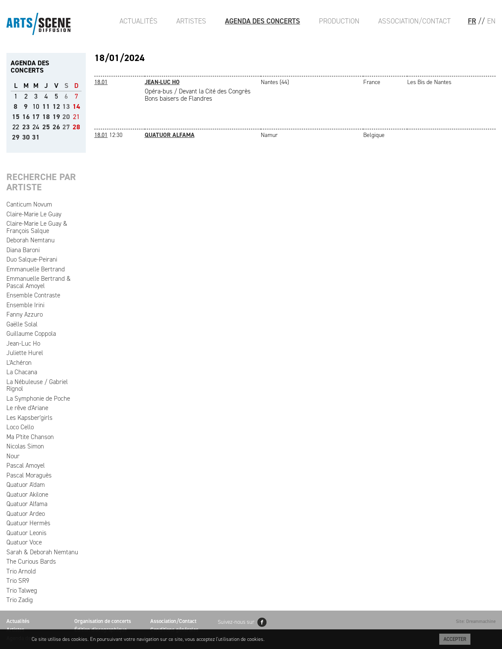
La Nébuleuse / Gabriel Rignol (37, 385)
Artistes (191, 21)
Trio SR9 (17, 580)
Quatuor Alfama (26, 504)
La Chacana (21, 372)
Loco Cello (20, 427)
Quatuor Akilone (27, 494)
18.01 (101, 82)
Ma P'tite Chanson (30, 437)
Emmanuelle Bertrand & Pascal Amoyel (38, 282)
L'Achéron (19, 362)
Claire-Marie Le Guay (33, 214)
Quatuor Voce (24, 542)
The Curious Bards (31, 561)
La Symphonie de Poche (38, 398)
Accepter (455, 639)
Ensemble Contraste (33, 295)
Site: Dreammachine (476, 621)
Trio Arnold (21, 571)
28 (76, 126)
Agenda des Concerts (262, 21)
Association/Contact (414, 21)
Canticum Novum (29, 204)
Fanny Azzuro (24, 314)
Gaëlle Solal (22, 324)
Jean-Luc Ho (23, 343)
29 (16, 137)
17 (36, 116)
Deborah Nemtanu (30, 240)
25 (46, 126)
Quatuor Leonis (26, 533)
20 (66, 116)
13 (66, 106)
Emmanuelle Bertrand (35, 269)
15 (16, 116)
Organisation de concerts (102, 621)
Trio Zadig (19, 600)
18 (46, 116)
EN (491, 21)
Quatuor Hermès (28, 523)
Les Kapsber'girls (29, 417)
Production (339, 21)
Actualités (139, 21)
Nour (13, 456)
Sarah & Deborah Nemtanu (42, 552)
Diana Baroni (23, 250)
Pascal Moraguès (29, 475)
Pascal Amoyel (25, 465)
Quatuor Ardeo (25, 513)
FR (472, 21)
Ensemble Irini (25, 305)
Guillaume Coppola (31, 333)
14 (76, 106)
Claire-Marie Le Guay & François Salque (36, 227)
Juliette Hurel (24, 353)
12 (56, 106)
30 (26, 137)
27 (66, 126)
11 (46, 106)
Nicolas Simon (25, 446)
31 (36, 137)
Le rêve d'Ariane (27, 408)
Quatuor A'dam (25, 484)
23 (26, 126)
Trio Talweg (21, 590)
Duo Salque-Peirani (31, 259)
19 (56, 116)
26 (56, 126)
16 (26, 116)
